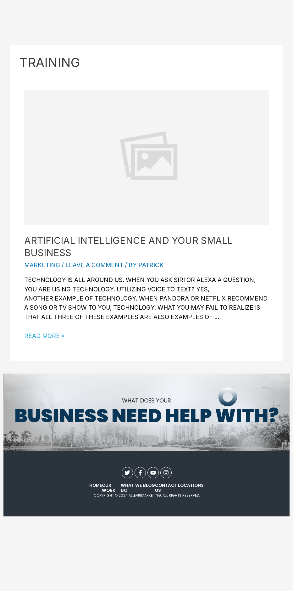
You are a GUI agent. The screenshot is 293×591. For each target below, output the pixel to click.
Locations (191, 485)
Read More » (44, 336)
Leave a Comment (94, 265)
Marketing (42, 265)
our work (108, 488)
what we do (131, 488)
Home (95, 485)
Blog (149, 485)
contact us (166, 488)
